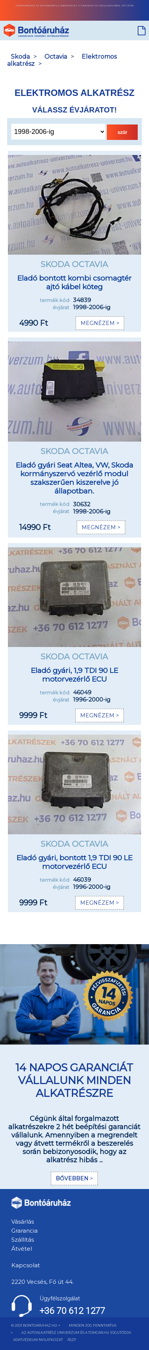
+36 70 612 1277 (72, 1311)
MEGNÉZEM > (100, 323)
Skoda (20, 56)
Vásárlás (22, 1221)
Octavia (55, 56)
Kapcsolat (25, 1265)
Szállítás (22, 1239)
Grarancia (24, 1230)
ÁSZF (71, 1340)
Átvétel (21, 1248)
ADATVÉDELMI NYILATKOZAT (38, 1340)
